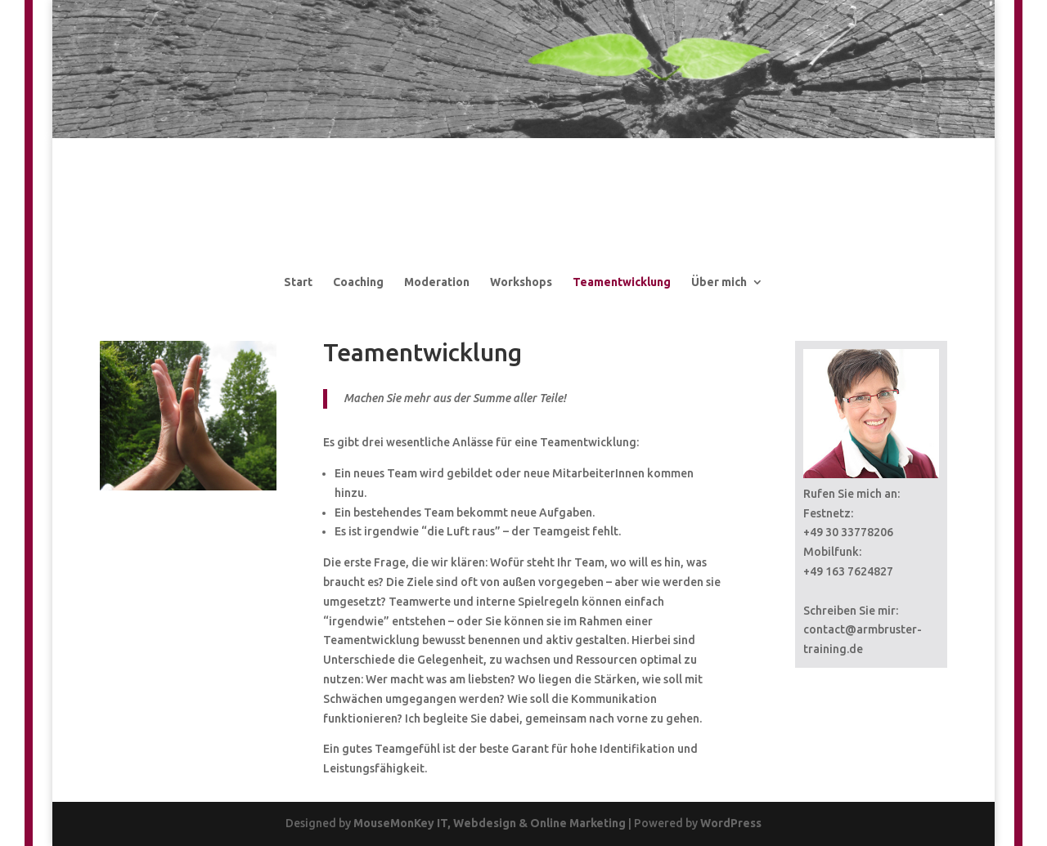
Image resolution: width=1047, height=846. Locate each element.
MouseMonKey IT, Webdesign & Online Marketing (489, 823)
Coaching (358, 282)
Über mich (719, 282)
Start (298, 282)
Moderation (437, 282)
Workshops (521, 282)
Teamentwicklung (622, 282)
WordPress (731, 823)
